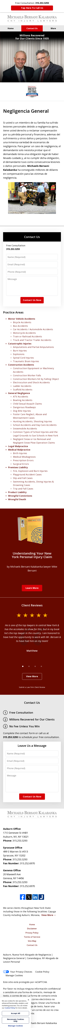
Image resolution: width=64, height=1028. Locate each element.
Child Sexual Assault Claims (27, 403)
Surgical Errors (21, 463)
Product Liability (17, 492)
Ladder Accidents (22, 386)
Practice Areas (13, 312)
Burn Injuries (20, 350)
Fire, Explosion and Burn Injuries (30, 470)
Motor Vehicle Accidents (21, 318)
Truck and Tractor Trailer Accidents (32, 340)
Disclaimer (32, 928)
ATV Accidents (20, 396)
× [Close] (28, 999)
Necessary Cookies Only (15, 1020)
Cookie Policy (42, 971)
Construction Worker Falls (27, 375)
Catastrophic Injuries (19, 343)
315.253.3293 (20, 840)
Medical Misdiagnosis (24, 456)
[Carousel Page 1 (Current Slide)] (23, 666)
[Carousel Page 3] (35, 666)
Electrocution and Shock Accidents (31, 382)
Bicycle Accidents (22, 322)
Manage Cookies (14, 975)
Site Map (32, 941)
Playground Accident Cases (27, 474)
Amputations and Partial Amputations (33, 347)
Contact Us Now (32, 300)
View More (32, 676)
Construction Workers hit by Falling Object (36, 378)
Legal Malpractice (18, 446)
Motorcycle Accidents (24, 332)
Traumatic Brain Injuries (26, 361)
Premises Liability (18, 467)
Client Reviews (32, 605)
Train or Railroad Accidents (27, 336)
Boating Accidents (22, 400)
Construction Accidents (21, 364)
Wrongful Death (17, 499)
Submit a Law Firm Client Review (32, 687)
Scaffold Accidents (22, 389)
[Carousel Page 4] (41, 666)
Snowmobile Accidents (25, 428)
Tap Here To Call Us (32, 7)
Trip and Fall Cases (23, 488)
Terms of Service (32, 937)
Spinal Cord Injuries (23, 357)
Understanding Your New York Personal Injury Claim (32, 555)
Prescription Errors (23, 460)
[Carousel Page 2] (29, 666)
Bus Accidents (20, 325)
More (53, 28)
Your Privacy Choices (17, 971)
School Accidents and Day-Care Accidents (35, 424)
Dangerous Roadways (24, 407)
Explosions (18, 354)
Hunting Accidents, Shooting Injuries (32, 421)
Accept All (15, 1013)
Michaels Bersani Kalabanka (42, 1023)
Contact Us (32, 28)
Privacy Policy (32, 932)
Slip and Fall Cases (23, 478)
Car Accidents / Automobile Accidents (33, 329)
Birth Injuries (20, 453)
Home (11, 28)
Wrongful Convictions (20, 495)
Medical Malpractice (19, 449)
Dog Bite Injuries (22, 410)
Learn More (32, 587)
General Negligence (19, 393)
